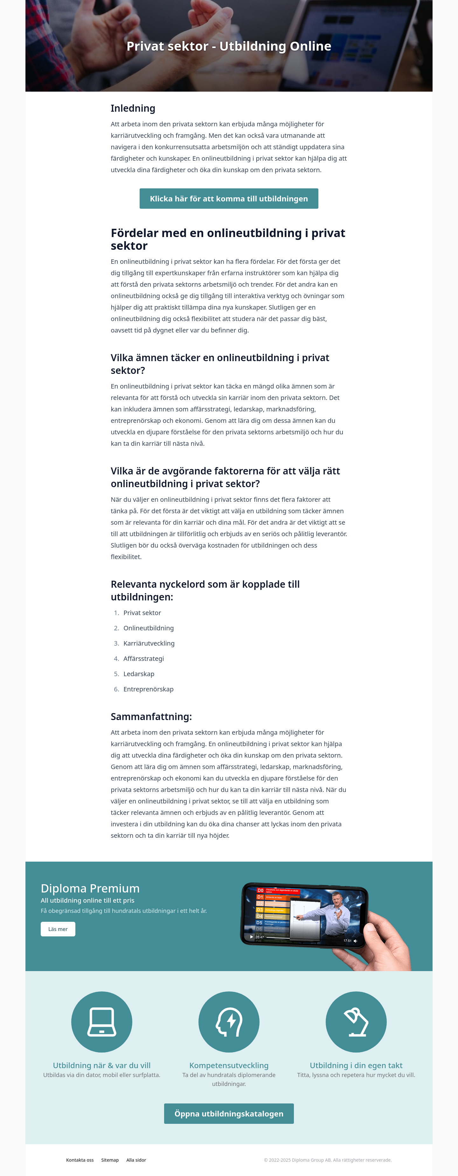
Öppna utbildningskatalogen (228, 1113)
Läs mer (58, 929)
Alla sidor (136, 1160)
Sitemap (110, 1160)
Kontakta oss (80, 1160)
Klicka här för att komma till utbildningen (229, 198)
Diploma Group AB (311, 1160)
